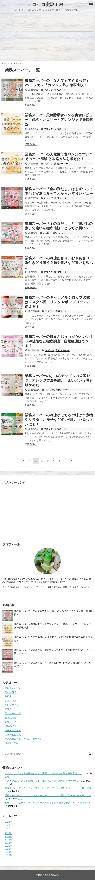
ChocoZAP (10, 692)
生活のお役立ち (13, 734)
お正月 (8, 696)
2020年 (8, 849)
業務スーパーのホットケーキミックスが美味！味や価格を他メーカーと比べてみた (48, 803)
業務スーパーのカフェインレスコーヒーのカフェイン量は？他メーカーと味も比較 (48, 788)
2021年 (8, 846)
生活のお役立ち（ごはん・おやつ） (23, 739)
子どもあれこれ (13, 713)
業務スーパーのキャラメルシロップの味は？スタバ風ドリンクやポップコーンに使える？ (57, 301)
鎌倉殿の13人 (12, 743)
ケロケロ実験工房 (45, 4)
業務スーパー (61, 90)
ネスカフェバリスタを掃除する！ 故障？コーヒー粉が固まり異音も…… (43, 773)
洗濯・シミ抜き (13, 730)
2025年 (8, 833)
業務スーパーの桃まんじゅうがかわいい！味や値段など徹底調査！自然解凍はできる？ (59, 341)
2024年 (8, 836)
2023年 (8, 839)
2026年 (8, 822)
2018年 (8, 855)
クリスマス (10, 700)
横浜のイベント (13, 726)
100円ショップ (12, 688)
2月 (9, 828)
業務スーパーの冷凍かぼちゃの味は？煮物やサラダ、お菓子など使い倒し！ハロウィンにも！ (59, 419)
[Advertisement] (47, 37)
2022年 (8, 842)
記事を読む (31, 105)
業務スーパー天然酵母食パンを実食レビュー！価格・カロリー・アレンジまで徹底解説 (59, 119)
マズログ (48, 90)
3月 (9, 825)
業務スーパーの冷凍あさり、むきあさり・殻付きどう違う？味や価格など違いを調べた (59, 262)
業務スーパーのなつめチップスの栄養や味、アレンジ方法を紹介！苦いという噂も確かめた (59, 380)
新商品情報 (10, 717)
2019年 (8, 852)
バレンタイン (12, 705)
